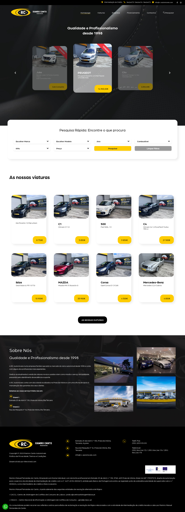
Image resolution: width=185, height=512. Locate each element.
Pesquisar (168, 13)
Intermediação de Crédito (113, 2)
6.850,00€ (145, 87)
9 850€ (124, 240)
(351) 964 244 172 (139, 450)
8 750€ (39, 240)
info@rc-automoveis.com (164, 2)
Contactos (151, 13)
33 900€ (81, 298)
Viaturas (101, 13)
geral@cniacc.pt (85, 500)
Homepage (85, 13)
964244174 (139, 2)
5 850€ (82, 240)
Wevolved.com (30, 461)
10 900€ (39, 298)
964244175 (130, 2)
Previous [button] (15, 73)
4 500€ (124, 298)
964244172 (147, 2)
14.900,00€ (103, 89)
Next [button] (170, 73)
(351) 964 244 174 (155, 450)
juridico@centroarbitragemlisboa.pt (80, 494)
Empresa (116, 13)
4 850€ (167, 298)
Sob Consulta (58, 87)
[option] (92, 73)
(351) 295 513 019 (139, 443)
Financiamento (133, 13)
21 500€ (166, 240)
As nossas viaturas (92, 320)
